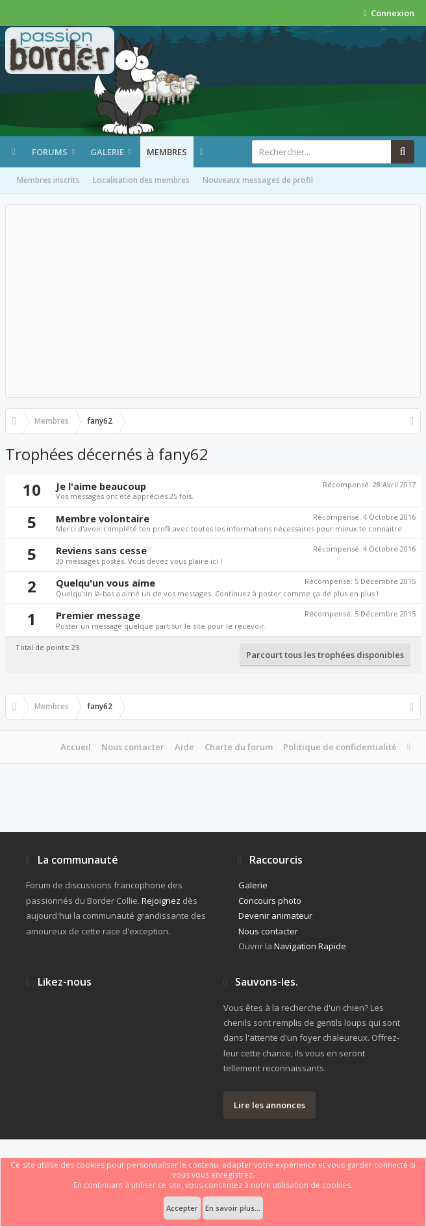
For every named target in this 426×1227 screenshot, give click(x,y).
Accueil (75, 747)
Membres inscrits (48, 180)
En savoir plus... (232, 1208)
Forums (50, 152)
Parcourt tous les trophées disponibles (325, 655)
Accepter (182, 1208)
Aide (184, 747)
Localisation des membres (141, 180)
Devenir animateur (275, 915)
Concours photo (269, 900)
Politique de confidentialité (340, 747)
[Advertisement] (213, 301)
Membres (167, 152)
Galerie (107, 152)
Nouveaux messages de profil (258, 180)
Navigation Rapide (310, 946)
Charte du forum (239, 747)
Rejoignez (161, 900)
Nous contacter (132, 747)
